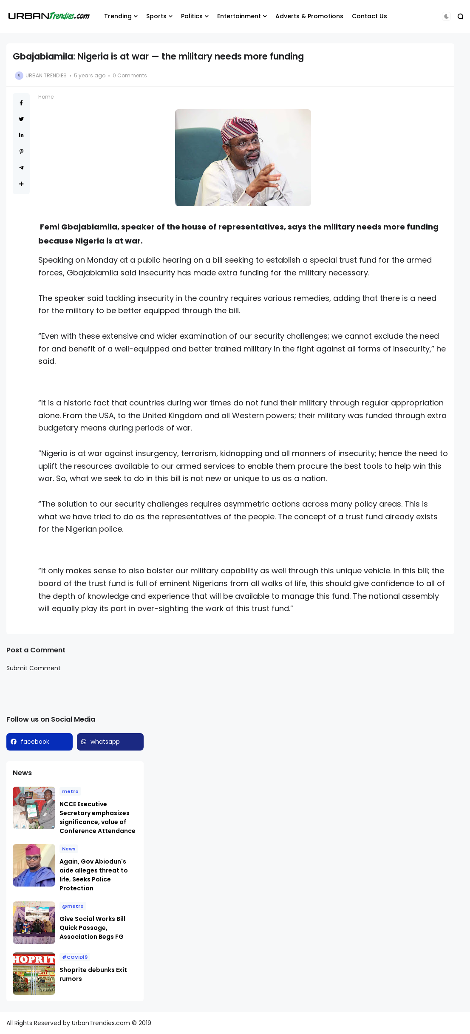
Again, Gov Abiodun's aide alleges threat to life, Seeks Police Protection (93, 874)
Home (46, 96)
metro (70, 791)
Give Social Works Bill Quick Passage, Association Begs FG (92, 928)
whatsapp (105, 741)
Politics (192, 16)
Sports (156, 16)
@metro (73, 906)
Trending (118, 16)
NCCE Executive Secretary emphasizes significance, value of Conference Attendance (97, 817)
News (69, 848)
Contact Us (369, 16)
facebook (35, 741)
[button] (446, 16)
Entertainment (239, 16)
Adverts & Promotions (309, 16)
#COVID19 (75, 957)
